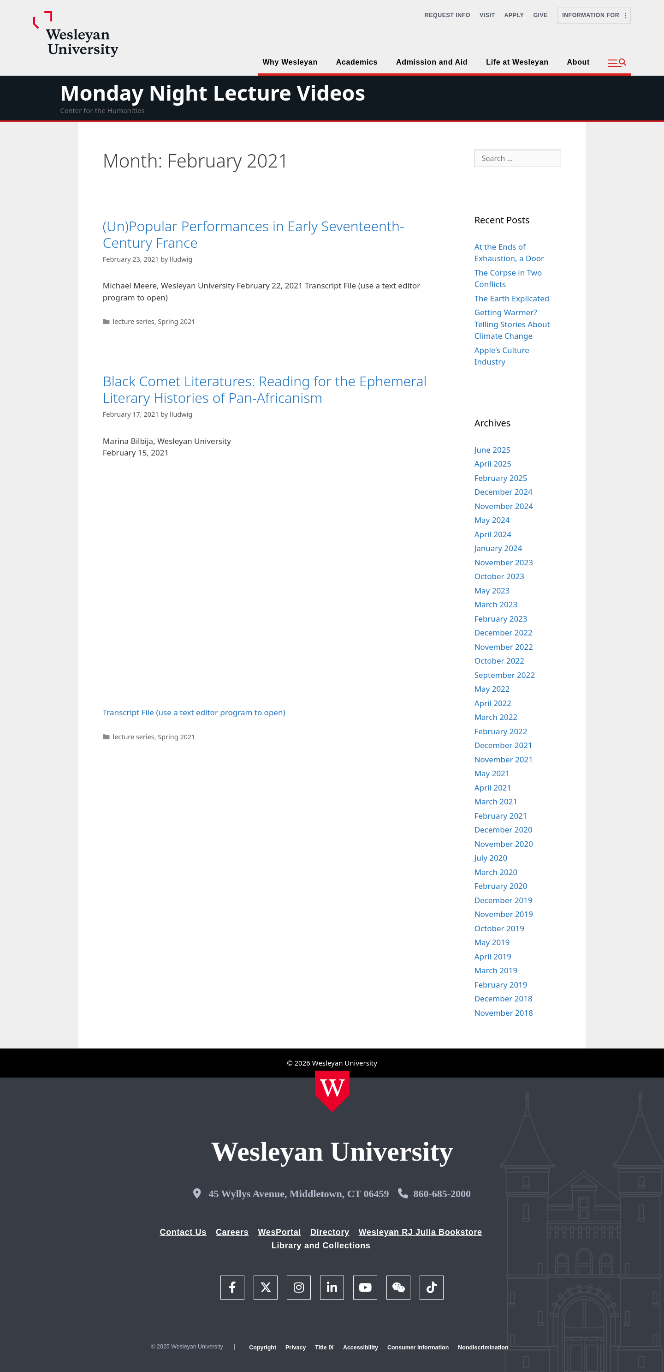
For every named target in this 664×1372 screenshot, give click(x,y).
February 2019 (501, 984)
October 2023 (499, 576)
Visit (487, 15)
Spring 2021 (176, 321)
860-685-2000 (442, 1193)
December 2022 (503, 632)
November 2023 (503, 562)
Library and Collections (321, 1245)
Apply (514, 15)
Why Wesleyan (289, 62)
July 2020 (491, 857)
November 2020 (503, 844)
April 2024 (492, 534)
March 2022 (496, 717)
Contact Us (183, 1232)
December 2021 (503, 745)
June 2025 (492, 449)
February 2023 (501, 618)
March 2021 (496, 801)
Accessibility (360, 1347)
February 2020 (501, 886)
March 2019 (496, 970)
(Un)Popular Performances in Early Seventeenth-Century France (253, 234)
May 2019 (492, 942)
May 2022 (492, 688)
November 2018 (503, 1012)
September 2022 (504, 675)
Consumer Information (418, 1347)
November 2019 (503, 914)
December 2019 (503, 900)
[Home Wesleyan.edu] (332, 1091)
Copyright (262, 1347)
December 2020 (503, 829)
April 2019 (492, 956)
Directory (330, 1232)
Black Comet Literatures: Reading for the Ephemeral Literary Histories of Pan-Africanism (265, 389)
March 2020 (496, 872)
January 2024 (498, 548)
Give (540, 15)
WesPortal (279, 1232)
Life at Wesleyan (517, 62)
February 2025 (501, 478)
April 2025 (492, 463)
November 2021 (503, 759)
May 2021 (492, 773)
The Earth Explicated (512, 298)
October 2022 (499, 660)
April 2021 (492, 787)
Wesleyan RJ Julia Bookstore (420, 1232)
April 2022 (492, 703)
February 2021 (501, 815)
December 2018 (503, 998)
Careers (232, 1232)
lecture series (133, 321)
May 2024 (492, 520)
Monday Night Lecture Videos (212, 92)
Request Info (447, 15)
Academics (357, 62)
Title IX (324, 1347)
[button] (617, 63)
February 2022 (501, 731)
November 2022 (503, 646)
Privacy (295, 1347)
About (578, 62)
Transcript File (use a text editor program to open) (194, 712)
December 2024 (503, 491)
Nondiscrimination (483, 1347)
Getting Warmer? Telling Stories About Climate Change (512, 324)
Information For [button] (594, 15)
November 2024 (503, 506)
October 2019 (499, 928)
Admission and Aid (432, 62)
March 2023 (496, 604)
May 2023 (492, 590)
